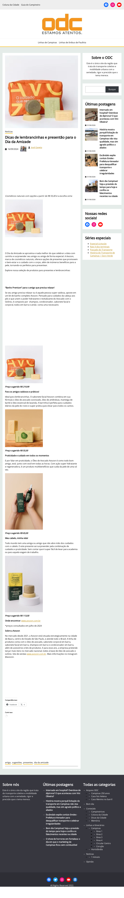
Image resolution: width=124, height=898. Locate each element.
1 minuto (95, 857)
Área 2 (99, 834)
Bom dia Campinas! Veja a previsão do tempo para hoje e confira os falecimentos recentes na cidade (109, 189)
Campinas (96, 828)
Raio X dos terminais (100, 246)
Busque (112, 89)
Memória (95, 820)
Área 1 (99, 831)
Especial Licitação (98, 243)
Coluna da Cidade (99, 814)
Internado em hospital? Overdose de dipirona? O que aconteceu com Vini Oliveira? (109, 115)
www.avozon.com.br (31, 620)
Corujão (100, 846)
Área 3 (99, 837)
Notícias (9, 131)
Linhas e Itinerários (95, 825)
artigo (8, 762)
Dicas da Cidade (98, 817)
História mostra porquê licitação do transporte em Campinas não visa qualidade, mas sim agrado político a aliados (109, 138)
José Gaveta (36, 147)
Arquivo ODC (92, 790)
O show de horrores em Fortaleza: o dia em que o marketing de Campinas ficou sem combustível (63, 842)
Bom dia (90, 804)
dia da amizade (41, 762)
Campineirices (98, 811)
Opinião (90, 861)
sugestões (17, 762)
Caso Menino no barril (101, 799)
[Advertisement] (41, 325)
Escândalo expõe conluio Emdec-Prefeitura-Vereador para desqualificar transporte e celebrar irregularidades (109, 164)
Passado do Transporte (101, 249)
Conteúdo (91, 808)
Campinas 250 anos (100, 793)
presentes (28, 762)
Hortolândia (97, 849)
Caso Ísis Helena (99, 796)
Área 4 (99, 840)
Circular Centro (103, 843)
